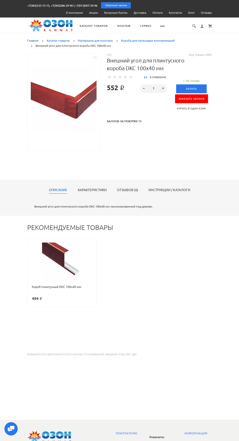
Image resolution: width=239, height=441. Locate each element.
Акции (93, 12)
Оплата (157, 12)
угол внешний (94, 354)
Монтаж (129, 25)
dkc (128, 354)
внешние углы (115, 354)
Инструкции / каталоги (169, 190)
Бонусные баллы (115, 12)
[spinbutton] (154, 88)
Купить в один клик (191, 108)
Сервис (151, 25)
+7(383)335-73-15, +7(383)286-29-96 (50, 5)
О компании (74, 12)
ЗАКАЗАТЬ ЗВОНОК (191, 98)
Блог (191, 12)
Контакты (175, 12)
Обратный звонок (116, 5)
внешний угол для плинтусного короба (55, 354)
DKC (109, 54)
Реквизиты (156, 437)
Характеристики (92, 190)
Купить (191, 88)
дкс (134, 354)
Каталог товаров (99, 25)
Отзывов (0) (127, 190)
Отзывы (206, 12)
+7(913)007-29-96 (86, 5)
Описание (58, 190)
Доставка (140, 12)
